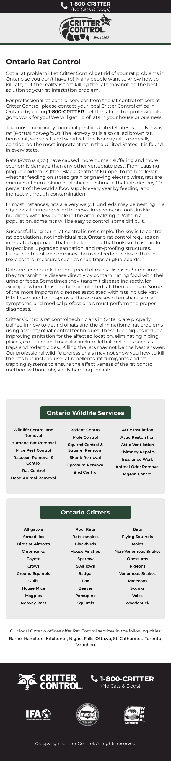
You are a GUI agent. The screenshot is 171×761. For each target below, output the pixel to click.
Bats (137, 529)
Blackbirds (85, 544)
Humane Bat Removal (33, 443)
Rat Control (33, 470)
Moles (137, 544)
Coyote (33, 559)
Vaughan (85, 644)
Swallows (85, 566)
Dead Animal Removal (33, 478)
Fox (85, 581)
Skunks (137, 588)
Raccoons (137, 581)
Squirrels (85, 603)
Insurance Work (137, 459)
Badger (85, 573)
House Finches (85, 551)
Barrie (15, 638)
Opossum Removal (85, 465)
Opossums (137, 559)
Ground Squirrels (33, 573)
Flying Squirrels (137, 536)
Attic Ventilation (137, 444)
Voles (137, 595)
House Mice (33, 588)
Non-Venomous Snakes (138, 551)
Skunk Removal (85, 457)
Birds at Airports (33, 544)
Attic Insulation (137, 430)
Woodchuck (137, 603)
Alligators (33, 529)
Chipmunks (33, 551)
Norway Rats (33, 603)
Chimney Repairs (137, 452)
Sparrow (85, 559)
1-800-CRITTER (66, 111)
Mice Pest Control (33, 450)
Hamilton (34, 638)
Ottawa (103, 638)
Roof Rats (85, 529)
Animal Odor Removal (137, 467)
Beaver (85, 588)
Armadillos (33, 536)
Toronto (153, 638)
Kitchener (56, 638)
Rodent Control (85, 430)
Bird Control (85, 472)
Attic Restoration (137, 437)
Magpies (33, 595)
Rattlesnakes (85, 536)
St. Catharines (128, 638)
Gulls (33, 581)
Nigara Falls (81, 638)
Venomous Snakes (137, 573)
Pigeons (138, 566)
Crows (33, 566)
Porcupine (85, 595)
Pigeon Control (137, 474)
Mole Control (85, 437)
